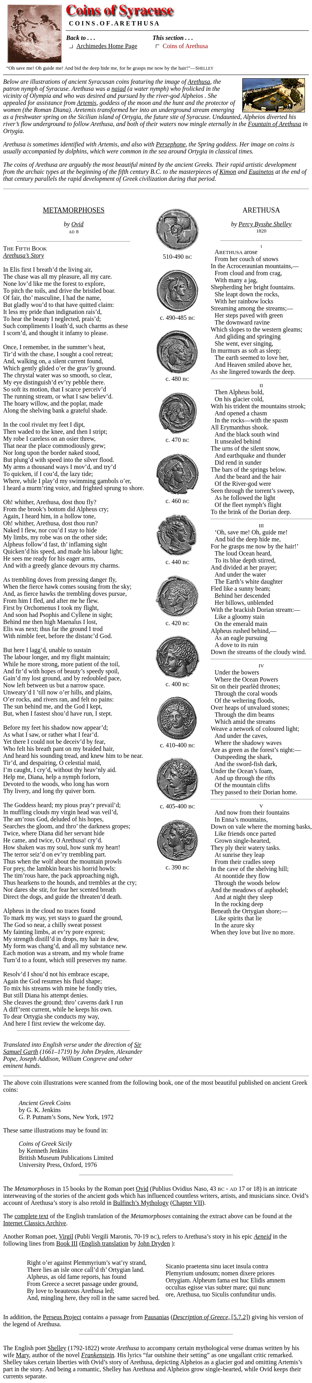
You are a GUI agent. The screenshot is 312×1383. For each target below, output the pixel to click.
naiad (119, 88)
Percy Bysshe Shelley (264, 224)
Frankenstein (97, 1355)
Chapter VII (187, 1202)
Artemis (86, 102)
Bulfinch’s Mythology (141, 1202)
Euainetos (261, 171)
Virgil (66, 1236)
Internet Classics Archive (34, 1223)
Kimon (227, 171)
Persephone (171, 144)
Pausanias (156, 1317)
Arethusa (199, 81)
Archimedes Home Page (106, 46)
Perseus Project (62, 1317)
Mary (22, 1355)
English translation (104, 1243)
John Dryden (154, 1243)
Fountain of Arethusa (274, 124)
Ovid (77, 224)
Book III (67, 1243)
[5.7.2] (210, 1317)
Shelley (56, 1348)
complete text (31, 1216)
